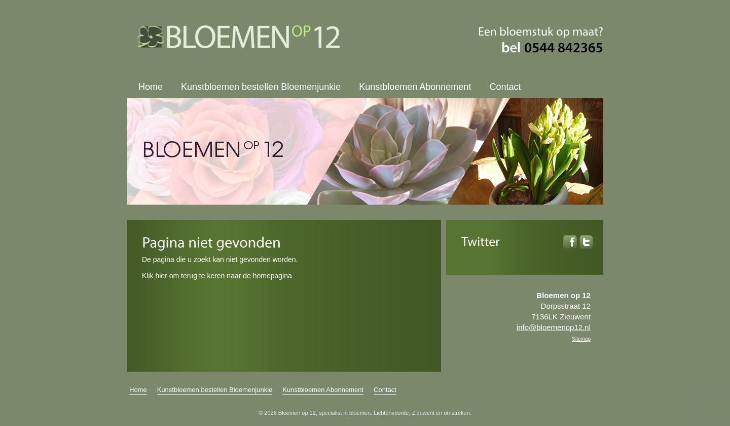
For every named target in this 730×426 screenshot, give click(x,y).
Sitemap (581, 339)
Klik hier (154, 276)
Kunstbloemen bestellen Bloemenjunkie (261, 87)
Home (150, 87)
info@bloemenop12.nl (554, 327)
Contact (505, 87)
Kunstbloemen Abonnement (415, 87)
